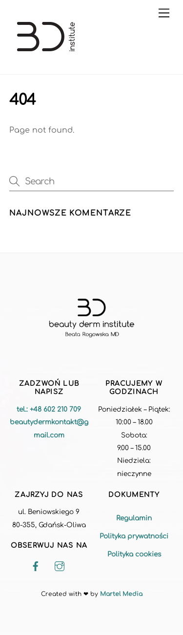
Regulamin (134, 518)
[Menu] (164, 13)
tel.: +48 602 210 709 (49, 409)
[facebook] (35, 566)
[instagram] (59, 566)
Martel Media (121, 594)
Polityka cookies (134, 554)
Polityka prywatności (134, 536)
